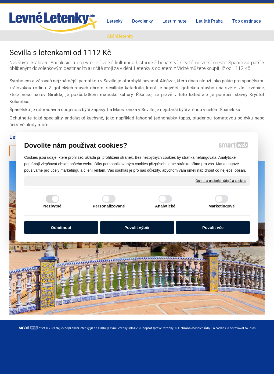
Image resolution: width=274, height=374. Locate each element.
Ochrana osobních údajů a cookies (221, 181)
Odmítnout (61, 227)
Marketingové (221, 206)
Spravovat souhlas (242, 328)
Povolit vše (212, 227)
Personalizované (109, 206)
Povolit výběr (137, 227)
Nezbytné (52, 206)
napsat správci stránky (158, 328)
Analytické (165, 206)
